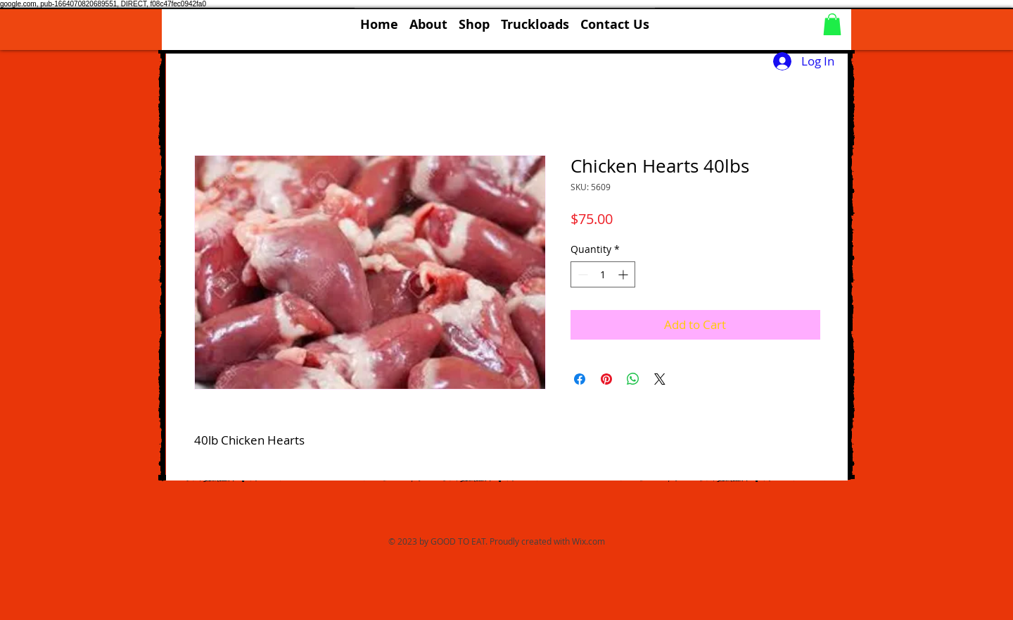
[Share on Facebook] (579, 379)
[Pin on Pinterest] (606, 379)
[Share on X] (659, 379)
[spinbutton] (603, 274)
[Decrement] (581, 274)
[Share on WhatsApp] (633, 379)
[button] (474, 18)
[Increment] (624, 274)
